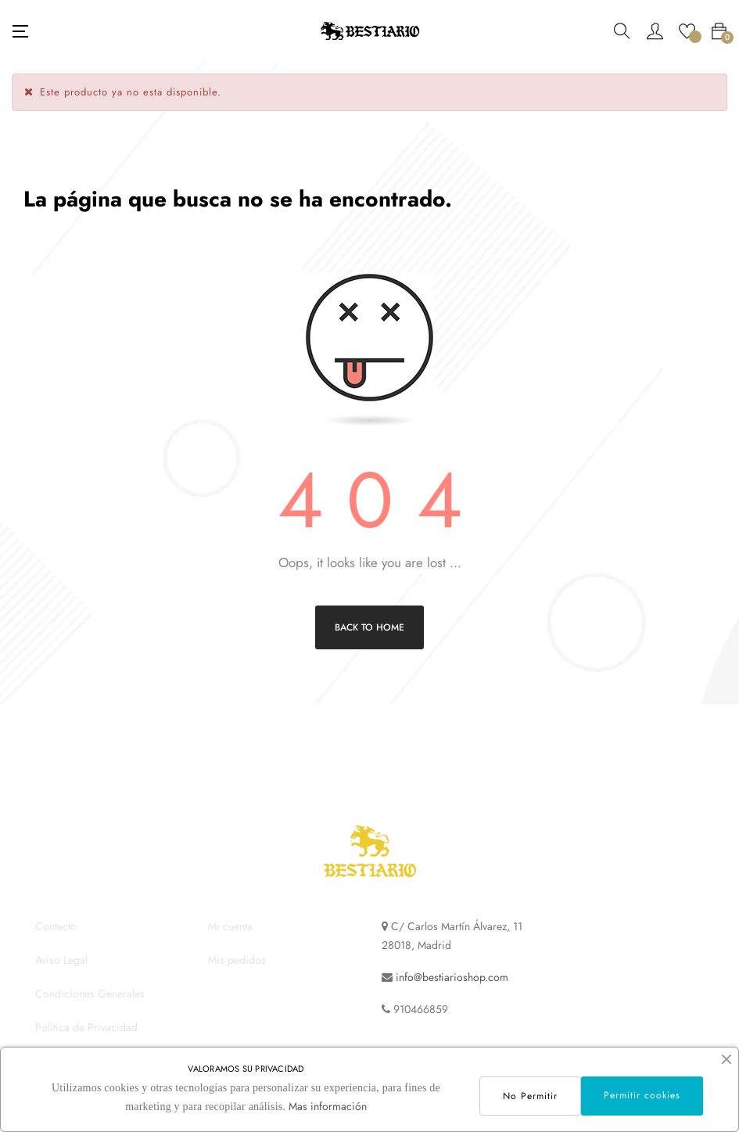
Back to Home (369, 627)
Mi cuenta (230, 926)
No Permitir (530, 1096)
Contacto (56, 926)
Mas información (328, 1106)
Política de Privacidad (86, 1027)
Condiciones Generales (90, 993)
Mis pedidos (237, 960)
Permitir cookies (642, 1095)
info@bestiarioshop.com (452, 977)
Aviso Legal (61, 960)
